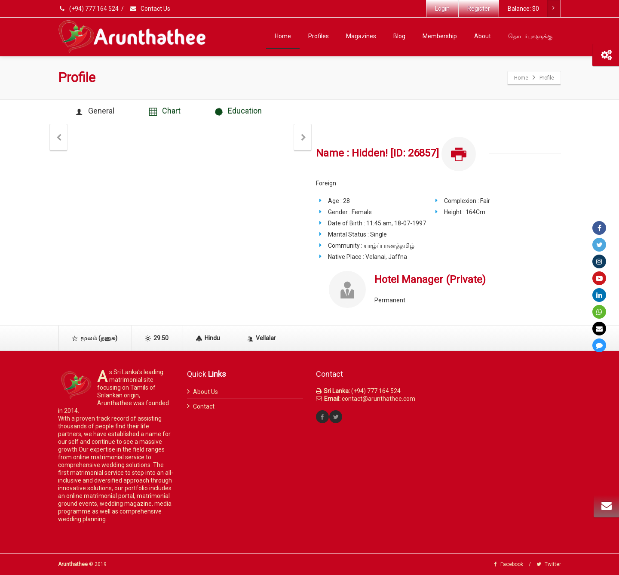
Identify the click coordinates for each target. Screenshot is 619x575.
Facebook (508, 564)
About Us (205, 391)
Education (238, 111)
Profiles (318, 36)
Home (283, 36)
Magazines (361, 36)
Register (478, 8)
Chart (165, 111)
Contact (204, 406)
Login (442, 8)
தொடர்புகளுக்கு (530, 36)
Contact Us (149, 8)
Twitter (548, 564)
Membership (440, 36)
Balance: (534, 8)
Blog (399, 36)
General (94, 111)
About (482, 36)
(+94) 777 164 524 (89, 8)
